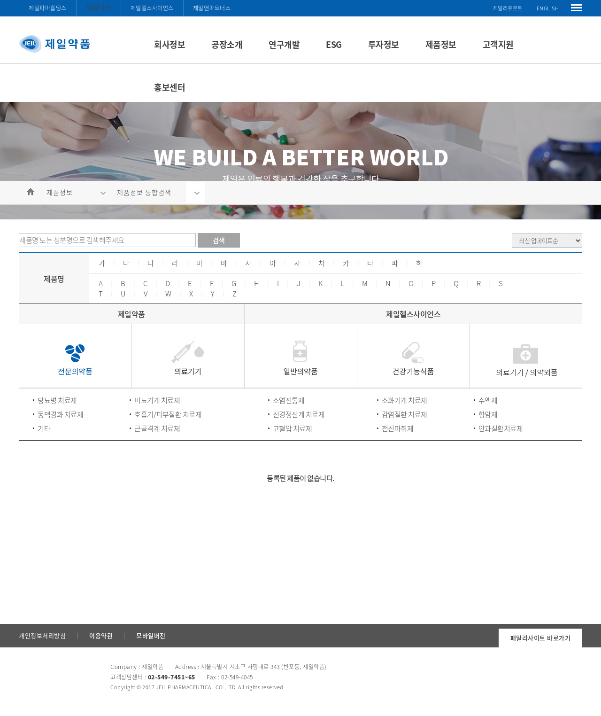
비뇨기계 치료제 (157, 400)
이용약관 (101, 635)
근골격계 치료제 (157, 428)
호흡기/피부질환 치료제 (167, 414)
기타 (44, 428)
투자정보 (383, 44)
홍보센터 (169, 87)
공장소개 (226, 44)
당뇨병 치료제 (57, 400)
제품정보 (440, 44)
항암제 (488, 414)
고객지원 (498, 44)
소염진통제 (289, 400)
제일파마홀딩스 (48, 8)
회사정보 (169, 44)
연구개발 (284, 44)
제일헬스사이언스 (152, 8)
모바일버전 (151, 635)
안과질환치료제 (500, 428)
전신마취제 (398, 428)
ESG (334, 44)
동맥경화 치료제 (60, 414)
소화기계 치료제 (404, 400)
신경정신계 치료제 (299, 414)
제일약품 (98, 7)
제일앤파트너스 (212, 8)
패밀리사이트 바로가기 (540, 637)
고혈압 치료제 (292, 428)
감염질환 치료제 (404, 414)
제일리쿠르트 (508, 8)
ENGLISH (548, 8)
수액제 (488, 400)
